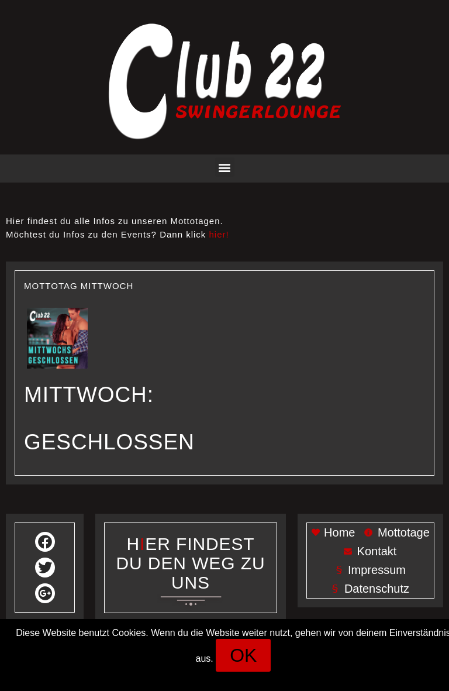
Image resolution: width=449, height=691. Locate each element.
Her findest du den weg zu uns (190, 563)
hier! (219, 234)
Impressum (201, 677)
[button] (224, 167)
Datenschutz (262, 677)
